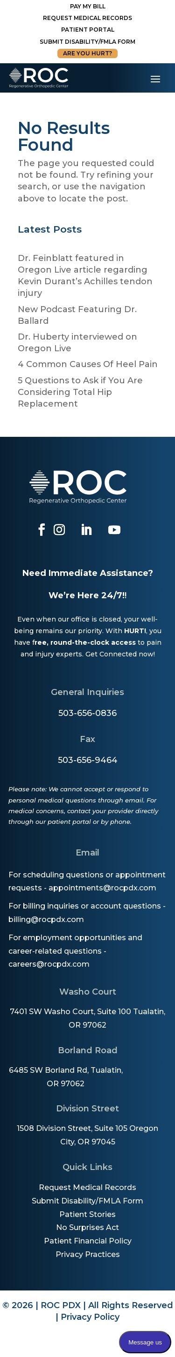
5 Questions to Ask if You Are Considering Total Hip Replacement (80, 392)
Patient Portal (87, 29)
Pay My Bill (87, 6)
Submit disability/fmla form (87, 41)
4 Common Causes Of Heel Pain (88, 364)
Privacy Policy (90, 1317)
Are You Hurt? (87, 53)
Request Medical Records (87, 17)
